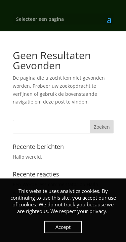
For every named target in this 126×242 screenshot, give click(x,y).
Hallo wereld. (27, 157)
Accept (63, 227)
